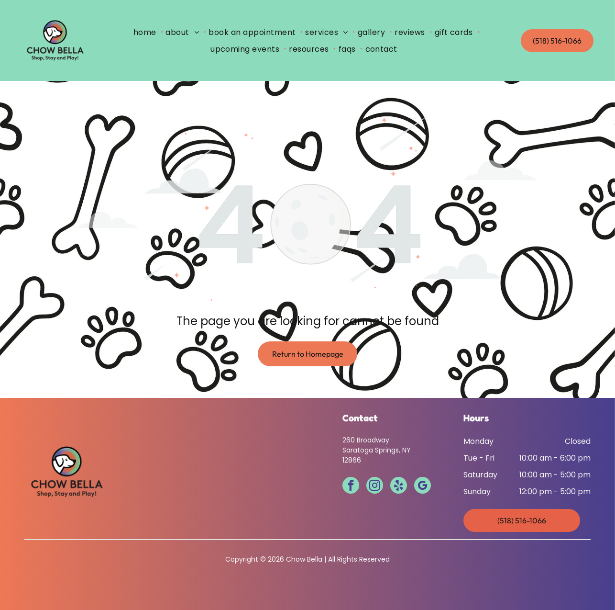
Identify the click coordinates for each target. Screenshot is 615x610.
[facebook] (350, 486)
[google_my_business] (422, 486)
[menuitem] (147, 32)
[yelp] (398, 486)
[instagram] (374, 486)
